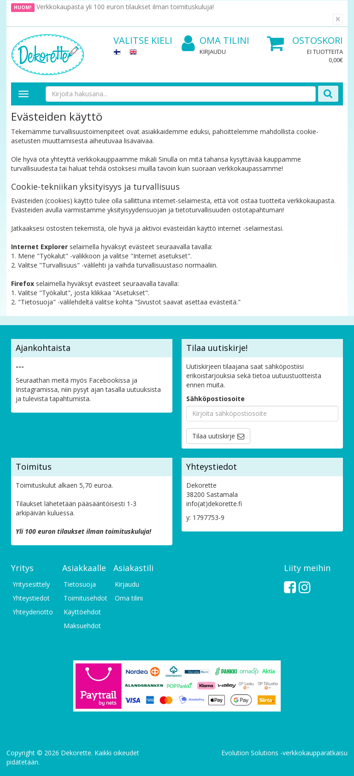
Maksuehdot (82, 625)
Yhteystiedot (31, 598)
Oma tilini (215, 40)
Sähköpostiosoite (215, 398)
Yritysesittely (31, 584)
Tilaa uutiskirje (213, 436)
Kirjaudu (213, 51)
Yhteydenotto (32, 611)
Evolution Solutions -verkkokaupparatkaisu (284, 752)
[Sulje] (338, 19)
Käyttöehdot (82, 611)
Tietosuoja (80, 584)
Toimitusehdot (84, 598)
